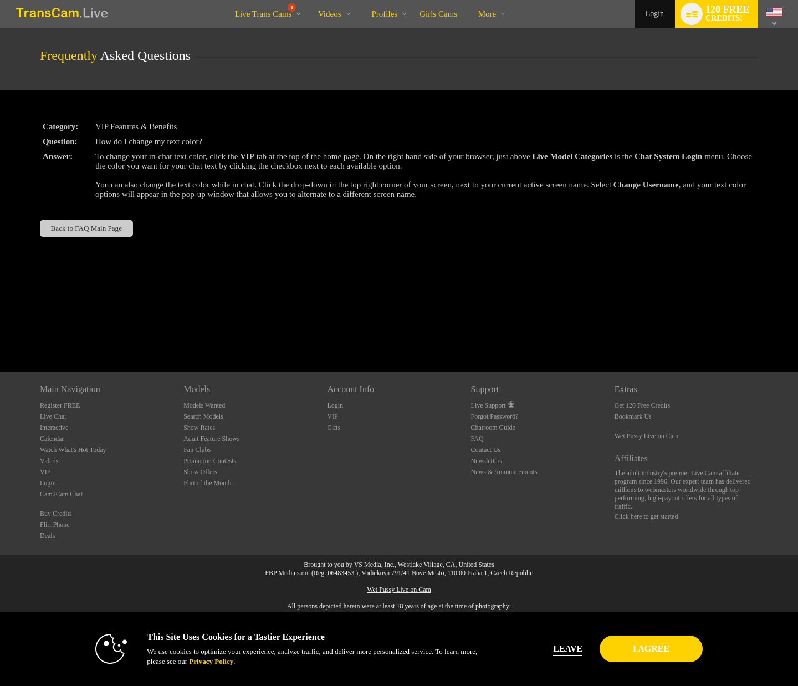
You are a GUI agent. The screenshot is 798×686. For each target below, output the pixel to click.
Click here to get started (646, 516)
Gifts (333, 427)
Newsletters (487, 461)
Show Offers (200, 472)
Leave (554, 648)
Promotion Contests (209, 461)
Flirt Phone (55, 525)
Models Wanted (204, 405)
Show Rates (199, 427)
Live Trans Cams (265, 10)
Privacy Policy (197, 661)
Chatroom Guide (493, 427)
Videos (329, 13)
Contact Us (486, 450)
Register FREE (60, 405)
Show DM (0, 330)
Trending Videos (308, 0)
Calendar (52, 439)
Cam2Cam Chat (61, 494)
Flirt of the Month (207, 483)
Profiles (385, 13)
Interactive (54, 427)
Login (655, 13)
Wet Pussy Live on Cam (647, 436)
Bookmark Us (633, 416)
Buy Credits (56, 513)
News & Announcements (504, 472)
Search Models (203, 416)
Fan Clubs (197, 450)
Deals (47, 536)
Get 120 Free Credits (642, 405)
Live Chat (53, 416)
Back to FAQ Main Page (86, 228)
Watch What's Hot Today (73, 450)
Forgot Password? (495, 416)
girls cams (438, 13)
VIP (45, 472)
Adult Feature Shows (211, 439)
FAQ (477, 439)
